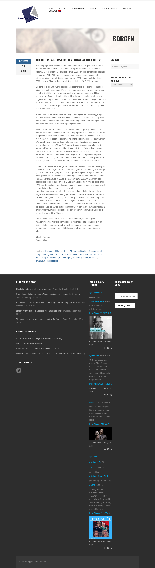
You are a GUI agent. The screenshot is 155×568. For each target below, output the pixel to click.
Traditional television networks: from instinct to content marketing (56, 353)
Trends (92, 9)
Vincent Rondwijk (23, 338)
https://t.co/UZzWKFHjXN (100, 313)
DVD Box (54, 254)
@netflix (93, 402)
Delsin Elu (20, 353)
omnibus (39, 261)
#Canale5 (93, 485)
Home (51, 9)
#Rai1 (91, 467)
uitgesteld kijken (51, 261)
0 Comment (60, 251)
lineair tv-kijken (42, 257)
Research (62, 9)
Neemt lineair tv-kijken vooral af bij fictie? (68, 59)
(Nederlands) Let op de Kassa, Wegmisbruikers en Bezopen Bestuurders (48, 294)
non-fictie (93, 257)
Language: (53, 11)
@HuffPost (94, 355)
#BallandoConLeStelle (99, 476)
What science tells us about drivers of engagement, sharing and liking (46, 302)
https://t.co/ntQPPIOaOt (99, 424)
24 (71, 251)
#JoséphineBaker (97, 301)
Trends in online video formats (46, 348)
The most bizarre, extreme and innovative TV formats (39, 319)
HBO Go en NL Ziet (73, 254)
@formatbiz (94, 457)
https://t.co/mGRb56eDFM (100, 384)
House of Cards (89, 254)
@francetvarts (95, 293)
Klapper (48, 251)
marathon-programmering (70, 257)
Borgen (76, 251)
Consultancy (77, 9)
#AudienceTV (95, 462)
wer (17, 343)
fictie (62, 254)
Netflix (85, 257)
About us (126, 9)
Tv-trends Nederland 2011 (34, 343)
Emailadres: (120, 291)
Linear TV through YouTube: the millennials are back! (39, 311)
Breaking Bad (86, 251)
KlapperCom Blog (109, 9)
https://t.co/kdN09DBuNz (100, 513)
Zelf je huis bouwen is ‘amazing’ (48, 338)
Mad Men (54, 257)
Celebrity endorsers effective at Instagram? (35, 289)
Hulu (99, 254)
